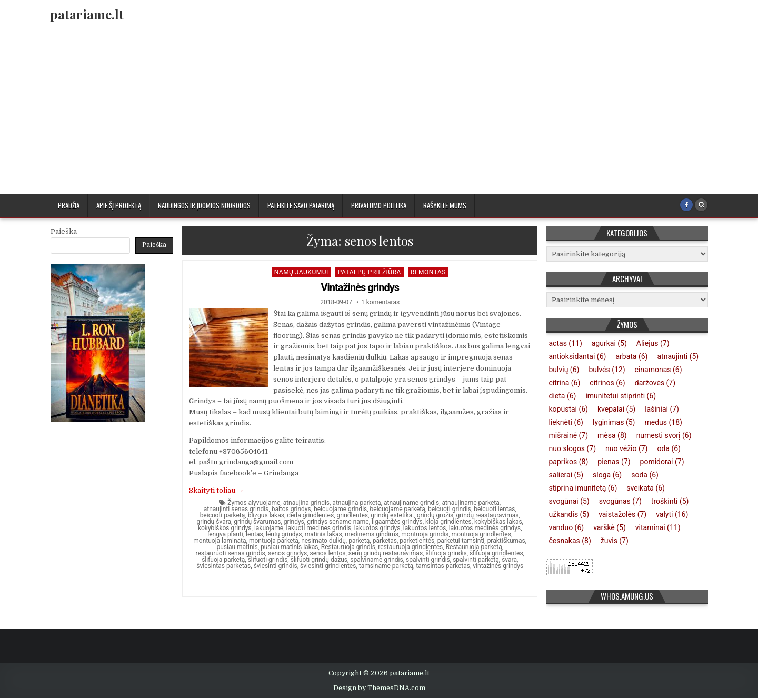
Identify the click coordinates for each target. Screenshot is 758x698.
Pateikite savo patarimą (300, 205)
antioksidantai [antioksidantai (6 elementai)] (577, 356)
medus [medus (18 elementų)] (663, 422)
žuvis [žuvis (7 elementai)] (615, 540)
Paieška (64, 231)
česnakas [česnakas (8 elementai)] (570, 540)
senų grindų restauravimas (385, 553)
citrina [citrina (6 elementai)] (565, 382)
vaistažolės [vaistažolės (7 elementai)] (622, 514)
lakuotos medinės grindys (485, 528)
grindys (294, 521)
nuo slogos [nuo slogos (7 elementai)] (572, 448)
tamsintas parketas (443, 566)
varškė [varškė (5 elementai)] (609, 527)
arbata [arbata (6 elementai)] (631, 356)
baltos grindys (291, 509)
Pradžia (68, 205)
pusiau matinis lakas (289, 547)
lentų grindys (284, 534)
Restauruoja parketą (474, 547)
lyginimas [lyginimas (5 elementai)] (614, 422)
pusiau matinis (236, 547)
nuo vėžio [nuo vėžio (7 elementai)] (626, 448)
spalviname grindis (376, 559)
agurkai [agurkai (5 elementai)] (609, 343)
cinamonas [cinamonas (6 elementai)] (658, 369)
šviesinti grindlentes (328, 566)
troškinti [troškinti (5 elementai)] (670, 501)
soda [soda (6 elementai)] (645, 475)
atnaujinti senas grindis (236, 509)
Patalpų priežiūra (369, 272)
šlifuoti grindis (268, 559)
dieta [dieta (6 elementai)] (562, 396)
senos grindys (287, 553)
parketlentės (417, 540)
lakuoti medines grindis (319, 528)
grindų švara (214, 521)
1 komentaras (380, 302)
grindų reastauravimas (487, 515)
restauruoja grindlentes (410, 547)
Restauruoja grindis (348, 547)
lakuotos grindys (377, 528)
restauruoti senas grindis (230, 553)
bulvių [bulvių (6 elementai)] (564, 369)
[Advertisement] (379, 115)
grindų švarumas (257, 521)
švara (509, 559)
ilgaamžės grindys (397, 521)
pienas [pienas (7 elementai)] (613, 461)
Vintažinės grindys (360, 287)
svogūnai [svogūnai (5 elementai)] (569, 501)
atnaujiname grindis (411, 503)
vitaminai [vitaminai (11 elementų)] (658, 527)
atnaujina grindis (306, 503)
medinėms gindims (371, 534)
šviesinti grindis (275, 566)
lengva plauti (225, 534)
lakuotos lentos (424, 528)
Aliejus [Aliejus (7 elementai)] (653, 343)
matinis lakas (323, 534)
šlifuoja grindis (445, 553)
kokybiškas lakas (498, 521)
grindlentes (352, 515)
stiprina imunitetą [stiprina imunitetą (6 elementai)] (583, 488)
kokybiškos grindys (225, 528)
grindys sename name (338, 521)
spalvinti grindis (428, 559)
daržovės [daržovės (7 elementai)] (655, 382)
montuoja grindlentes (481, 534)
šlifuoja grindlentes (496, 553)
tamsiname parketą (386, 566)
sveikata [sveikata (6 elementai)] (645, 488)
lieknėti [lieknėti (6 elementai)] (566, 422)
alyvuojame (264, 503)
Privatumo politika (378, 205)
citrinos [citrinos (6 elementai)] (607, 382)
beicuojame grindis (340, 509)
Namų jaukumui (301, 272)
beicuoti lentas (494, 509)
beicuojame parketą (397, 509)
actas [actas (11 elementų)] (565, 343)
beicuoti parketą (222, 515)
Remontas (428, 272)
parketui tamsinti (461, 540)
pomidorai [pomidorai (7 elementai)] (662, 461)
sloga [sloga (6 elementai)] (607, 475)
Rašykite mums (444, 205)
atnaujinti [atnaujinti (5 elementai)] (678, 356)
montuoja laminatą (219, 540)
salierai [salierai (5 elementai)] (566, 475)
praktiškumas (506, 540)
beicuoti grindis (449, 509)
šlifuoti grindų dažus (319, 559)
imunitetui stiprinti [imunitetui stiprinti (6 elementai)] (620, 396)
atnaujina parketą (356, 503)
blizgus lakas (266, 515)
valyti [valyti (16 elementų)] (672, 514)
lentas (254, 534)
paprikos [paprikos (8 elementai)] (569, 461)
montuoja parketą (273, 540)
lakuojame (268, 528)
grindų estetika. (392, 515)
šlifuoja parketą (223, 559)
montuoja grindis (424, 534)
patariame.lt (87, 14)
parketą (359, 540)
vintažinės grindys (498, 566)
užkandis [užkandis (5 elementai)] (569, 514)
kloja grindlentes (448, 521)
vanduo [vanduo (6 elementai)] (566, 527)
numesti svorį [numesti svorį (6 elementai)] (664, 435)
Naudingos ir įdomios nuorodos (204, 205)
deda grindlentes (310, 515)
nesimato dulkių (323, 540)
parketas (385, 540)
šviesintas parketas (223, 566)
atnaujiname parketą (471, 503)
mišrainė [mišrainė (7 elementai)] (569, 435)
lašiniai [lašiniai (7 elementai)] (662, 409)
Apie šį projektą (118, 205)
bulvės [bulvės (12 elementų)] (607, 369)
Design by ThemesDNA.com (379, 688)
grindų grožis (435, 515)
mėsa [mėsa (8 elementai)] (612, 435)
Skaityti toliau (216, 490)
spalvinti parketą (476, 559)
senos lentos (327, 553)
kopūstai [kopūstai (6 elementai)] (569, 409)
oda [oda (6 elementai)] (669, 448)
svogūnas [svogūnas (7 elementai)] (620, 501)
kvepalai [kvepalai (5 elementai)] (616, 409)
